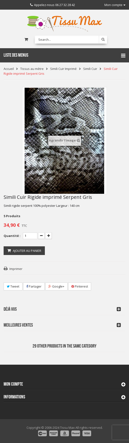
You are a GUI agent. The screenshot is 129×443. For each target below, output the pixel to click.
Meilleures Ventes (18, 325)
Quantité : (12, 236)
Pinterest (79, 286)
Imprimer (15, 269)
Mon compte (13, 384)
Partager (33, 286)
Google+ (56, 286)
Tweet (13, 286)
